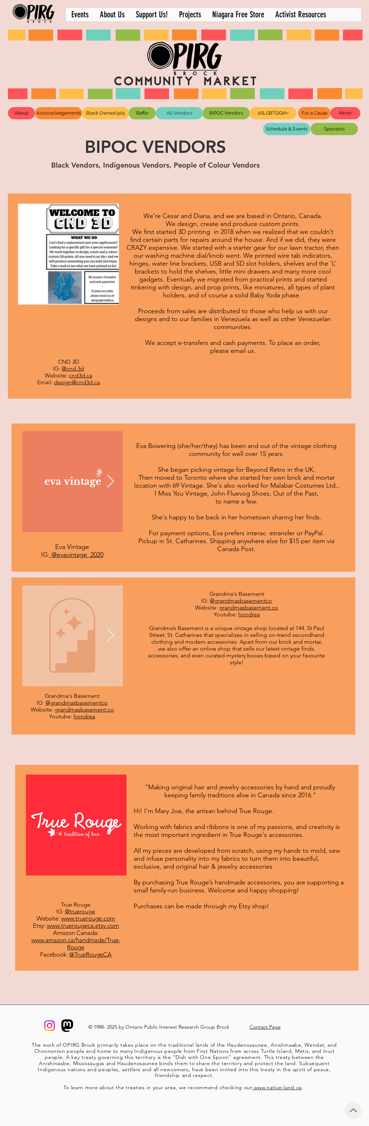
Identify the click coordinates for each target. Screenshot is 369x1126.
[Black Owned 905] (105, 113)
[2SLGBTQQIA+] (273, 113)
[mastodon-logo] (67, 1026)
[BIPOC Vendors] (226, 113)
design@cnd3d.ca (77, 382)
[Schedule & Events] (286, 129)
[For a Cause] (314, 113)
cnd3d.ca (80, 375)
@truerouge (80, 911)
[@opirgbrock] (50, 1026)
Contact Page (265, 1027)
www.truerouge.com (88, 918)
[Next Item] (106, 254)
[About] (21, 113)
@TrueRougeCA (90, 954)
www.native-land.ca (277, 1087)
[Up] (353, 1110)
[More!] (345, 113)
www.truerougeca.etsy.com (83, 925)
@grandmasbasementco (241, 600)
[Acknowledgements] (58, 113)
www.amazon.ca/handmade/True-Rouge (75, 943)
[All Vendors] (179, 113)
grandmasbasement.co (248, 607)
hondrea (249, 614)
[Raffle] (142, 113)
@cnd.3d (73, 368)
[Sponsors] (334, 129)
